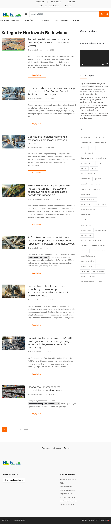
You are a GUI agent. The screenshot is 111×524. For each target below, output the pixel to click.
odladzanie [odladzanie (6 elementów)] (85, 246)
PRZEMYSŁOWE (56, 2)
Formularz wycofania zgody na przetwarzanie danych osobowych (68, 500)
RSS (67, 448)
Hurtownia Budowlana (35, 50)
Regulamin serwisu (66, 494)
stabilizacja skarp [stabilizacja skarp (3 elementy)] (98, 271)
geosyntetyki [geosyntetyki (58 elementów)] (95, 184)
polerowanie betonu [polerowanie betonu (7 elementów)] (98, 251)
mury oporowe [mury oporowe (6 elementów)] (86, 230)
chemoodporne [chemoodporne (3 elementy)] (86, 143)
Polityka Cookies (66, 487)
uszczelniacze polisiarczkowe (43, 404)
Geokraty (31, 199)
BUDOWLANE (40, 2)
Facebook (45, 448)
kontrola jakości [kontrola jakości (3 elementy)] (86, 215)
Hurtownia (68, 6)
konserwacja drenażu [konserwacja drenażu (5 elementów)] (88, 210)
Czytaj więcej (36, 75)
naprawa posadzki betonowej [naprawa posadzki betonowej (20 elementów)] (91, 240)
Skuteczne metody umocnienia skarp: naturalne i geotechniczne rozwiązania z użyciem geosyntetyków (93, 92)
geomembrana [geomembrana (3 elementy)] (86, 179)
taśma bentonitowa (38, 257)
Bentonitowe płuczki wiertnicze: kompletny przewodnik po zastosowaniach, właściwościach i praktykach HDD (48, 291)
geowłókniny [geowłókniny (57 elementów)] (97, 189)
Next (26, 429)
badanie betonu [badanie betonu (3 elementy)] (86, 137)
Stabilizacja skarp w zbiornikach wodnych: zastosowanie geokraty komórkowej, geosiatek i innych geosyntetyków (94, 100)
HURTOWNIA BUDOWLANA (9, 20)
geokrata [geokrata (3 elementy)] (84, 168)
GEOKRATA (45, 20)
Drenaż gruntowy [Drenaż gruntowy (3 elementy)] (87, 158)
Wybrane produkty (88, 31)
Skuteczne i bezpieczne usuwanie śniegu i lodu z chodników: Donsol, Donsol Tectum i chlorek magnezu (52, 91)
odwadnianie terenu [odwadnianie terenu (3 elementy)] (98, 246)
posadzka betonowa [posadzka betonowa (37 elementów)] (88, 256)
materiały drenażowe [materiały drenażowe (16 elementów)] (88, 225)
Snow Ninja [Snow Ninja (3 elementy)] (85, 271)
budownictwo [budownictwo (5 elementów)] (99, 137)
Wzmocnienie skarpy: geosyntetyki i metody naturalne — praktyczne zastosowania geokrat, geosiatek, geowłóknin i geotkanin (49, 190)
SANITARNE (71, 2)
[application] (94, 58)
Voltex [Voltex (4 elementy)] (100, 282)
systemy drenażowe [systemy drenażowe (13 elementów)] (88, 277)
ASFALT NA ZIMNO (61, 20)
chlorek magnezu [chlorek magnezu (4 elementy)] (101, 143)
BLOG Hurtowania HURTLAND (16, 520)
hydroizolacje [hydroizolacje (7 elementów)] (85, 204)
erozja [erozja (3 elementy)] (99, 163)
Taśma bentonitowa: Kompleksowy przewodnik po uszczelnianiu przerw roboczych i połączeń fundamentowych (51, 240)
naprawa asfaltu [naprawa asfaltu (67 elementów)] (100, 230)
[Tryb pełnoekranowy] (107, 64)
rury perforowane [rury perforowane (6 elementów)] (87, 266)
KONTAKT (76, 20)
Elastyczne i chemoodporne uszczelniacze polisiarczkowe (45, 388)
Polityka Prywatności (67, 490)
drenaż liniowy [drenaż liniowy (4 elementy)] (101, 158)
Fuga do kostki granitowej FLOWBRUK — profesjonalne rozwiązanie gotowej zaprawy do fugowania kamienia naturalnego (51, 343)
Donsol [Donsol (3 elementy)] (83, 148)
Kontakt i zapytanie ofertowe (49, 6)
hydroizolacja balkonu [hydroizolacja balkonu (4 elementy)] (88, 199)
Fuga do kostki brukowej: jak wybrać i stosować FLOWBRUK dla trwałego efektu (49, 42)
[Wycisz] (103, 64)
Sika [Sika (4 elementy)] (98, 266)
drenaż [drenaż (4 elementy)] (92, 148)
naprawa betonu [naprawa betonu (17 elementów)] (86, 235)
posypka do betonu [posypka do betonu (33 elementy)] (87, 261)
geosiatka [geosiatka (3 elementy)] (98, 179)
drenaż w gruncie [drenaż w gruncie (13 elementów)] (87, 163)
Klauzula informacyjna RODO (68, 481)
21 (20, 429)
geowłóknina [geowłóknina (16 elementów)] (85, 189)
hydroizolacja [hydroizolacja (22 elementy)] (85, 194)
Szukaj (104, 14)
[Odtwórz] (83, 64)
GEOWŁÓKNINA (30, 20)
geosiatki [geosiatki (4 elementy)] (84, 184)
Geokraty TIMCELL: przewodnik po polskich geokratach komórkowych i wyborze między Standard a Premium (94, 107)
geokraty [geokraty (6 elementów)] (94, 168)
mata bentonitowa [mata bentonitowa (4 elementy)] (87, 220)
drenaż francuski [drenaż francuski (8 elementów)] (87, 153)
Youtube (57, 448)
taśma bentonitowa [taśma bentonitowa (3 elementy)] (87, 282)
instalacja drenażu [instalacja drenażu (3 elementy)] (100, 204)
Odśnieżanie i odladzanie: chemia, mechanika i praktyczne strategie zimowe (47, 140)
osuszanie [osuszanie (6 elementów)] (84, 251)
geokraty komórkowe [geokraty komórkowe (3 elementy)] (88, 174)
